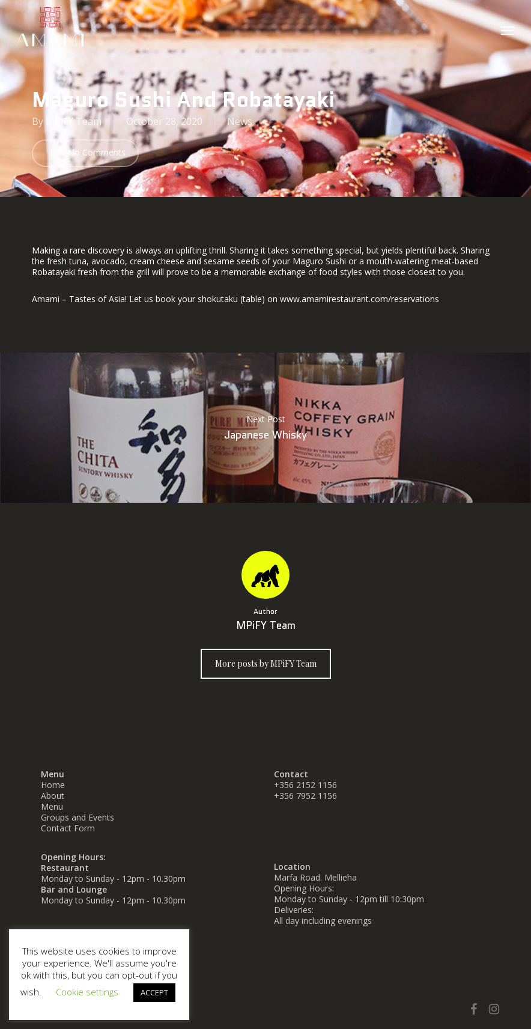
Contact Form (68, 828)
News (239, 121)
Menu (52, 806)
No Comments (85, 153)
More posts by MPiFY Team (266, 663)
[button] (507, 30)
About (52, 795)
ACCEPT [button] (154, 992)
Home (53, 785)
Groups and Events (77, 817)
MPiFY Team (74, 121)
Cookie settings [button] (87, 992)
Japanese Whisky (265, 428)
